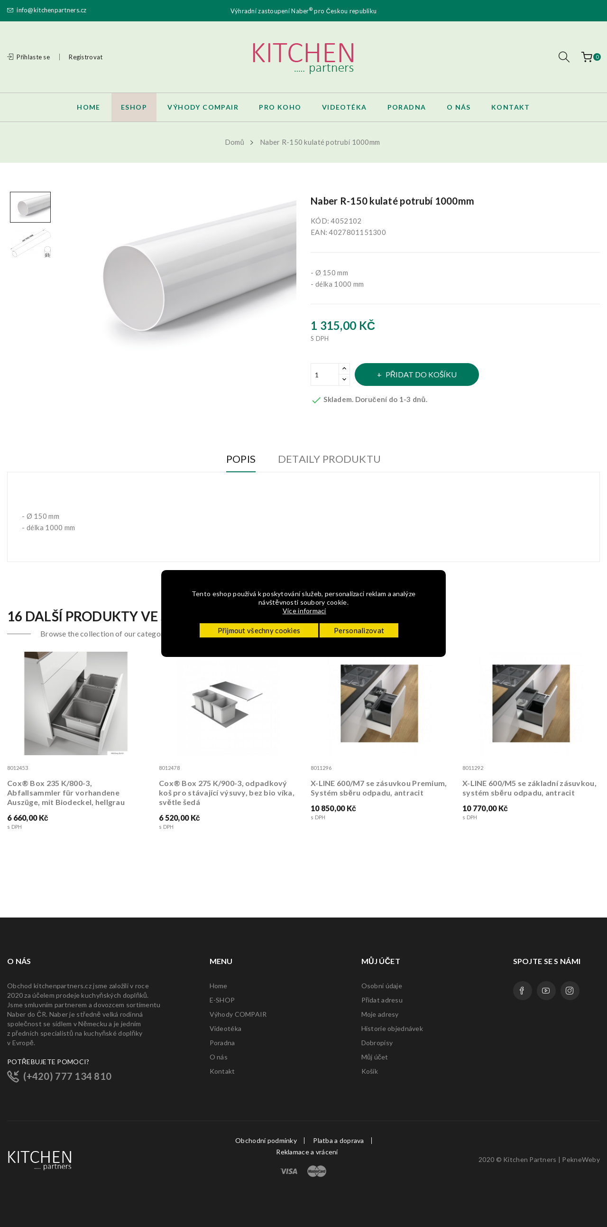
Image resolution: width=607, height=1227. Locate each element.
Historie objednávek (392, 1028)
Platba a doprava (338, 1140)
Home (219, 986)
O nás (219, 1057)
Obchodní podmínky (266, 1140)
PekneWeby (581, 1159)
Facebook (522, 990)
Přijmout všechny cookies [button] (259, 630)
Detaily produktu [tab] (333, 459)
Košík (369, 1071)
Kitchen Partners (529, 1159)
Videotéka (226, 1028)
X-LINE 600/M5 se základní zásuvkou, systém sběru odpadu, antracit (529, 787)
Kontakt (222, 1071)
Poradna (222, 1043)
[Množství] (325, 374)
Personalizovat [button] (359, 630)
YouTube (546, 990)
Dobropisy (377, 1043)
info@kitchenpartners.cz (47, 10)
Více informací (305, 611)
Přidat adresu (382, 1000)
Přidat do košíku (424, 374)
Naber (302, 10)
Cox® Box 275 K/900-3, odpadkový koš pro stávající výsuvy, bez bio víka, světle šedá (226, 792)
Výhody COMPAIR (238, 1014)
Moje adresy (380, 1014)
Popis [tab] (236, 459)
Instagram (570, 990)
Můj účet (374, 1057)
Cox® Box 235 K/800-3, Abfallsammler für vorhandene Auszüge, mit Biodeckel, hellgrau (66, 792)
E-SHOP (222, 1000)
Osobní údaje (381, 986)
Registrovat (85, 57)
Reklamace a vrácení (307, 1152)
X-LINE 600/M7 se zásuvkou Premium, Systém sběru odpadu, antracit (379, 787)
